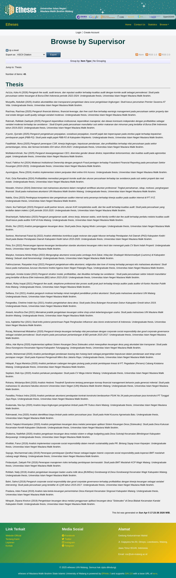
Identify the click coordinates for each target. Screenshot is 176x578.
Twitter (66, 539)
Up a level (14, 50)
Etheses (12, 24)
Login (78, 32)
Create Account (91, 32)
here (155, 573)
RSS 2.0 (166, 54)
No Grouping (99, 61)
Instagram (68, 542)
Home (128, 24)
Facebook (68, 535)
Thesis (18, 67)
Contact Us (139, 24)
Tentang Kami (12, 539)
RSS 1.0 (153, 54)
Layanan (10, 542)
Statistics (152, 24)
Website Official (13, 535)
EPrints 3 (106, 573)
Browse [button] (163, 24)
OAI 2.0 (129, 573)
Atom (141, 54)
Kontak (9, 545)
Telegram (68, 545)
